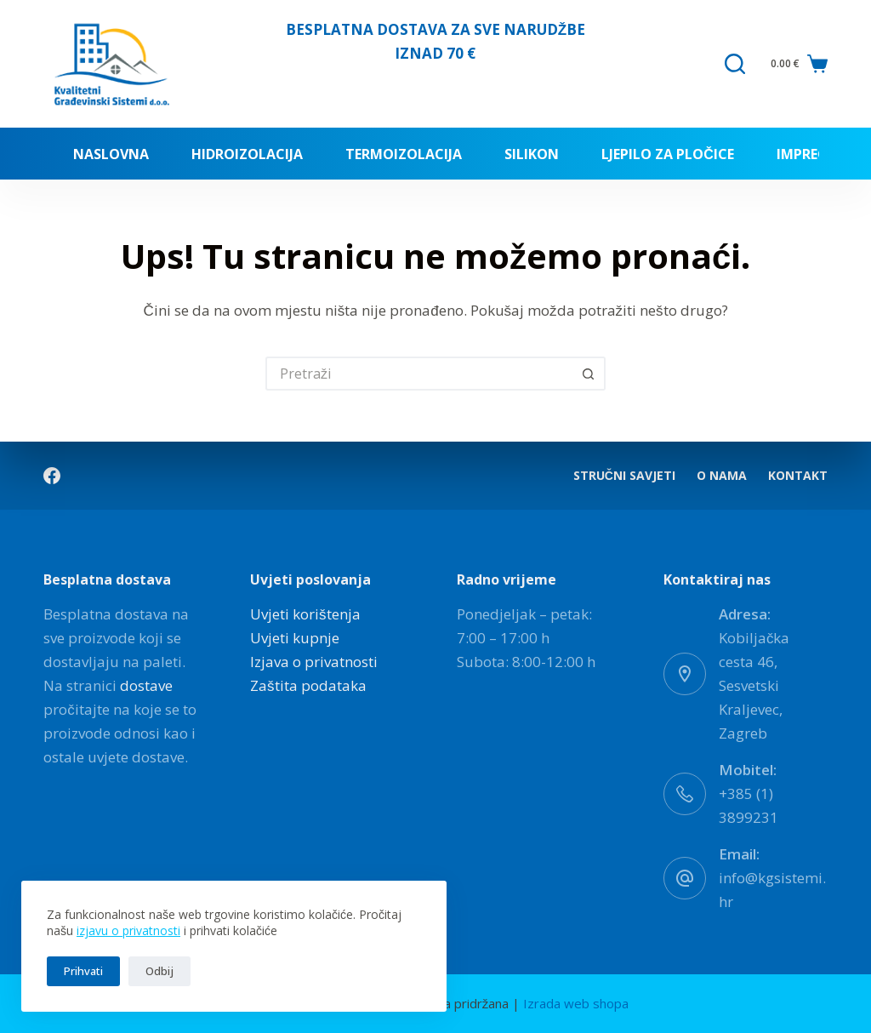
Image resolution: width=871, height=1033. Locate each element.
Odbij (159, 971)
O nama (722, 475)
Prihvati (83, 971)
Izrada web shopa (576, 1003)
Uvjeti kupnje (294, 638)
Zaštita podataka (308, 685)
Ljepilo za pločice (667, 154)
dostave (146, 685)
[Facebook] (51, 475)
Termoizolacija (403, 154)
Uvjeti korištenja (305, 614)
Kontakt (798, 475)
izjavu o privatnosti (128, 930)
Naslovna (111, 154)
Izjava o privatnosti (314, 661)
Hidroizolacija (247, 154)
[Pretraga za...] (418, 374)
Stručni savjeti (624, 475)
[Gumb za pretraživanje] (589, 374)
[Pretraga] (735, 64)
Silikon (531, 154)
